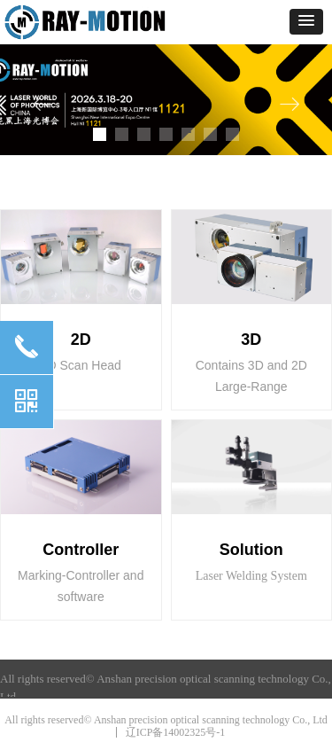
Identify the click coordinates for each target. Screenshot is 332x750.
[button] (306, 22)
